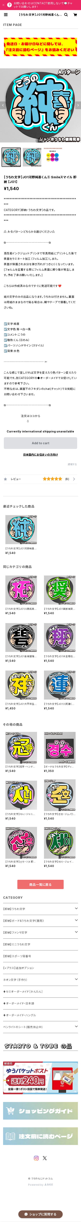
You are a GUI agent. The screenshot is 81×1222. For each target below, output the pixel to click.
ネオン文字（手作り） (15, 979)
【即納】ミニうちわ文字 (16, 944)
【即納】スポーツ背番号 (17, 956)
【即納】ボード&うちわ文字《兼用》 (23, 920)
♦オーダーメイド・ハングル (19, 1015)
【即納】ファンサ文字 (15, 932)
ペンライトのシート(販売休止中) (23, 1027)
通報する (72, 464)
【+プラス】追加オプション (18, 968)
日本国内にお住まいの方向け (40, 454)
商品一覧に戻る (40, 885)
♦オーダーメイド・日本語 (18, 1003)
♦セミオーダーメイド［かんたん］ (23, 991)
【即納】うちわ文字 (14, 909)
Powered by (40, 1184)
